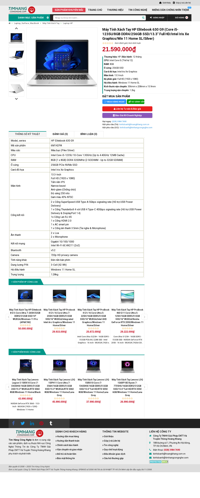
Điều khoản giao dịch (114, 454)
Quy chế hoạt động (113, 449)
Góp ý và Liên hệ (112, 441)
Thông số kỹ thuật (27, 134)
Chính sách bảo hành (67, 445)
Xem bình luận (134, 43)
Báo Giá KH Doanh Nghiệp (127, 115)
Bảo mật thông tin (66, 458)
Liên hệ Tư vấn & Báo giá (127, 109)
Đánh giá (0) (60, 134)
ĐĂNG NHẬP (157, 18)
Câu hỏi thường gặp (113, 458)
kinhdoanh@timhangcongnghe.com (136, 127)
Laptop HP (68, 23)
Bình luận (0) (88, 134)
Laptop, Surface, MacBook (26, 23)
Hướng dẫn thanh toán (68, 441)
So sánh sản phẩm (136, 102)
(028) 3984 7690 (119, 121)
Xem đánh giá (121, 43)
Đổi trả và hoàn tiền (66, 454)
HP (119, 57)
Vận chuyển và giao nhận (69, 449)
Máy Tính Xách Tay (50, 23)
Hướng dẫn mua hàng (68, 436)
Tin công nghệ (111, 445)
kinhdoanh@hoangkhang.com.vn (134, 124)
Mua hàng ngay (114, 102)
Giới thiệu (108, 436)
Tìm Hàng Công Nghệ (40, 466)
